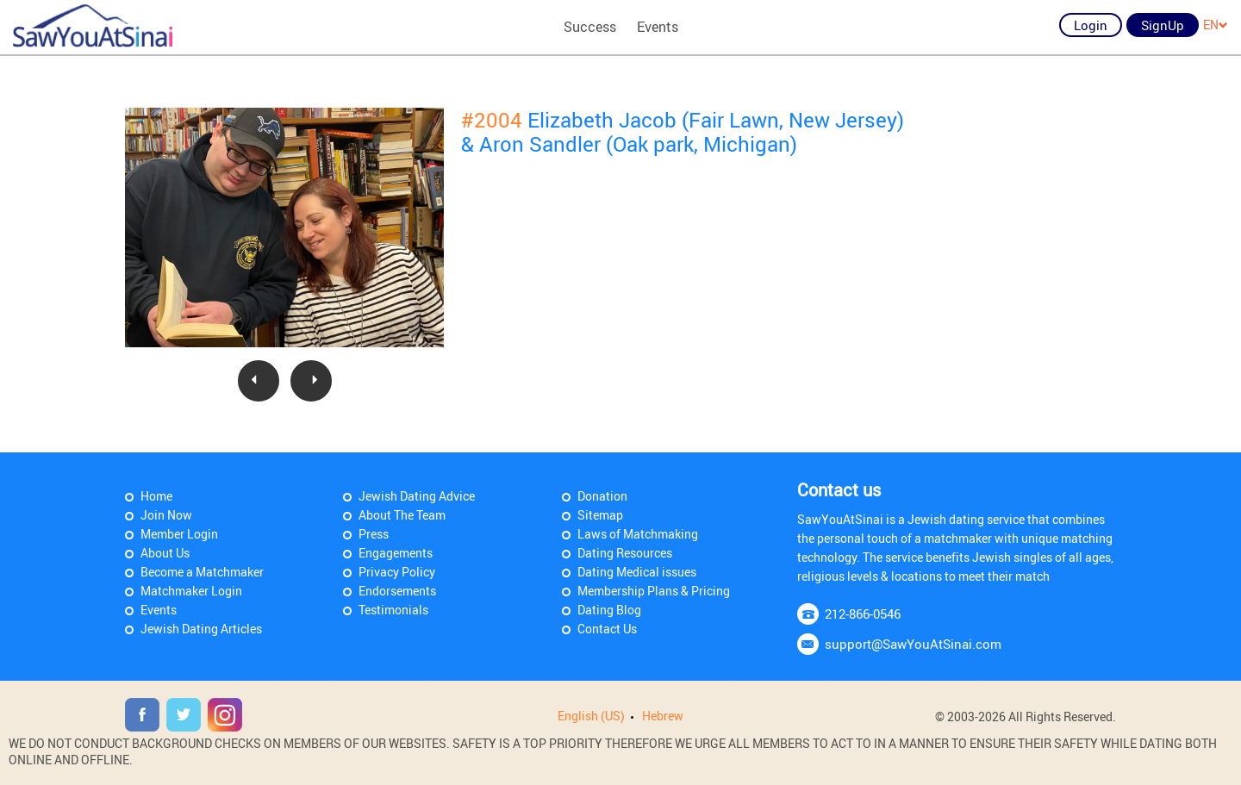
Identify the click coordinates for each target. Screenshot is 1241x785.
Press (374, 534)
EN (1215, 24)
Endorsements (397, 591)
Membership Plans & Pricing (653, 591)
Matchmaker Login (191, 591)
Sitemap (600, 515)
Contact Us (607, 628)
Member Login (179, 534)
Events (657, 26)
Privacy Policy (397, 572)
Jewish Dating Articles (201, 628)
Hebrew (662, 715)
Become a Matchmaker (202, 572)
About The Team (402, 515)
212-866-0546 (863, 613)
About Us (165, 553)
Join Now (166, 515)
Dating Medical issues (636, 572)
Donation (602, 496)
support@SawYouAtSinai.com (913, 643)
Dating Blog (609, 609)
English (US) (591, 715)
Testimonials (393, 609)
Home (156, 496)
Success (590, 26)
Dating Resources (624, 553)
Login (1090, 25)
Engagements (396, 553)
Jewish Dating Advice (417, 496)
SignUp (1162, 25)
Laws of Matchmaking (637, 534)
